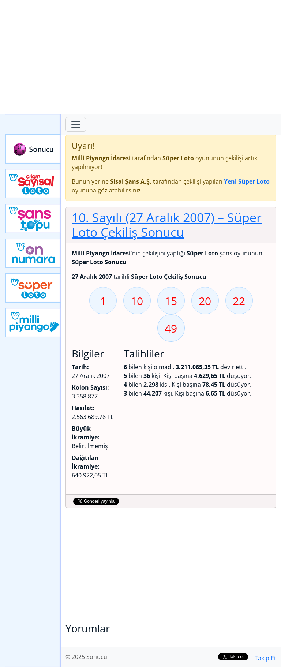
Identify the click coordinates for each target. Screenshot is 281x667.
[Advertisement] (140, 57)
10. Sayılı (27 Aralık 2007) (167, 224)
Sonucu (33, 149)
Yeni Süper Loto (33, 288)
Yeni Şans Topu (33, 218)
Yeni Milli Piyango (33, 322)
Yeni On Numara (33, 253)
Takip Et (265, 658)
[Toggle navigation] (75, 124)
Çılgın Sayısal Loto (33, 183)
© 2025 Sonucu (86, 657)
